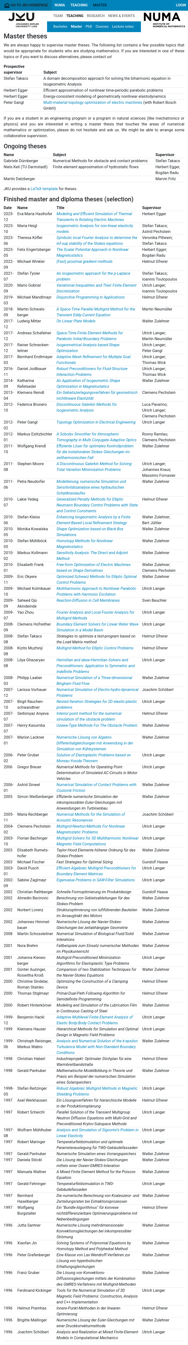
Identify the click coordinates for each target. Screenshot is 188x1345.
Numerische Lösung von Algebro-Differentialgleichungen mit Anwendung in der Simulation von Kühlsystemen (95, 743)
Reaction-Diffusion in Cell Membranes (88, 600)
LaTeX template (44, 188)
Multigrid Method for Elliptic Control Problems (95, 648)
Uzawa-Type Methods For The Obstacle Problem (97, 725)
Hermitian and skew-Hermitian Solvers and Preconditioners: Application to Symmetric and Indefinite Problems (96, 666)
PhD (89, 27)
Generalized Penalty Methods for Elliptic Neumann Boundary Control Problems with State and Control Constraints (97, 505)
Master (76, 27)
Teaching (79, 5)
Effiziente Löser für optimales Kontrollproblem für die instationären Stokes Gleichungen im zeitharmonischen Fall (95, 452)
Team (58, 16)
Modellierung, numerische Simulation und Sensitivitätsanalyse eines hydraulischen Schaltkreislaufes (91, 487)
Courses (102, 27)
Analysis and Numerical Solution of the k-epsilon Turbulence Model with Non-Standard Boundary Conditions (97, 1047)
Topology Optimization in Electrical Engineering (96, 422)
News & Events (121, 16)
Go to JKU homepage (26, 5)
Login (181, 5)
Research (96, 16)
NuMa (60, 5)
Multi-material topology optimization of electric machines (92, 102)
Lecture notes (123, 27)
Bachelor (60, 27)
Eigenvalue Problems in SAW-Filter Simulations (96, 880)
